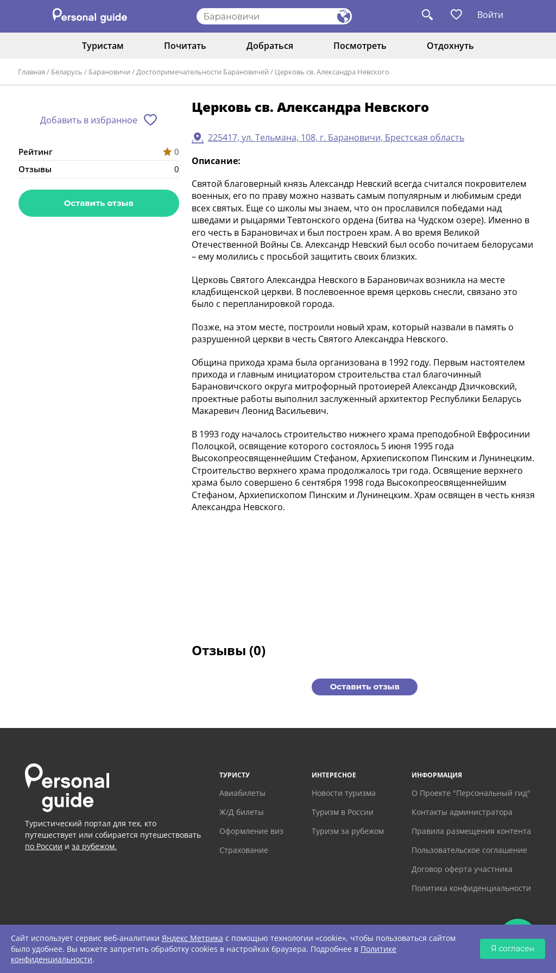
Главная (31, 72)
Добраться (270, 46)
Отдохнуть (450, 46)
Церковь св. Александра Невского (332, 72)
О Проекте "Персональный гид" (471, 793)
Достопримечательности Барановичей (202, 72)
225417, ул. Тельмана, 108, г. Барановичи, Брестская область (336, 137)
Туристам (103, 46)
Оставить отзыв (99, 203)
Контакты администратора (462, 812)
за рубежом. (94, 846)
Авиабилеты (242, 793)
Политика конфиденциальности (471, 888)
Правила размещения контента (471, 831)
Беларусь (67, 72)
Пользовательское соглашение (469, 850)
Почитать (185, 46)
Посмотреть (360, 46)
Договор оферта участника (462, 869)
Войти (490, 15)
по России (43, 846)
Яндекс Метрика (192, 938)
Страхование (243, 850)
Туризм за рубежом (348, 831)
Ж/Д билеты (241, 812)
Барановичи (109, 72)
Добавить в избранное (88, 120)
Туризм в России (343, 812)
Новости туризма (344, 793)
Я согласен (512, 948)
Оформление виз (251, 831)
